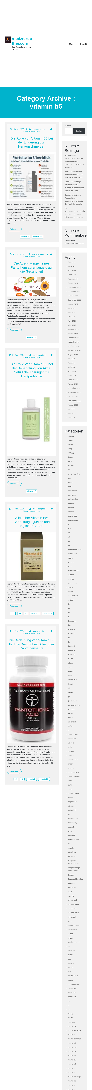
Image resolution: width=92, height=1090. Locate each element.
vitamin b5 (37, 237)
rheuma (71, 875)
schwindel (72, 917)
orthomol (71, 835)
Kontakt (83, 44)
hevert (70, 713)
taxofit (70, 955)
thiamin (70, 967)
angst (70, 486)
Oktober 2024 (73, 346)
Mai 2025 (71, 317)
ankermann (72, 491)
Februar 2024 (73, 380)
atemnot (71, 512)
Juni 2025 (71, 312)
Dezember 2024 (74, 338)
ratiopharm (72, 852)
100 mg (71, 436)
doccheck (71, 646)
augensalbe (72, 516)
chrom (70, 592)
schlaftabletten (73, 904)
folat (69, 688)
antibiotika (72, 495)
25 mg (70, 444)
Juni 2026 (71, 262)
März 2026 (72, 275)
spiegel (70, 934)
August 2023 (73, 405)
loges (70, 789)
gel (69, 697)
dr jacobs (71, 655)
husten (70, 718)
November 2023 (74, 392)
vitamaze (71, 1022)
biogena (71, 562)
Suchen (68, 126)
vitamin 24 (72, 1026)
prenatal (71, 848)
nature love (72, 827)
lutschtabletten (73, 793)
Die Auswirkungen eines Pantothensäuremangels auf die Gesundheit (32, 267)
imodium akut (73, 734)
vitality (70, 1018)
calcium (71, 575)
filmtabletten (72, 680)
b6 (69, 545)
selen (70, 921)
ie (68, 730)
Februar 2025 (73, 329)
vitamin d (71, 1072)
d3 (69, 608)
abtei (70, 461)
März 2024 (72, 375)
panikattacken (73, 839)
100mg (70, 440)
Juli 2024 (71, 359)
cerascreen (72, 583)
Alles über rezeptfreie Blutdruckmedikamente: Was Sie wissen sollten (74, 175)
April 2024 (72, 371)
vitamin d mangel (74, 1077)
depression (72, 621)
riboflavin (71, 883)
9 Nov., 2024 (18, 254)
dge (69, 625)
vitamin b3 (72, 1056)
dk (69, 638)
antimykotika (73, 499)
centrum (71, 579)
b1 (69, 524)
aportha (71, 503)
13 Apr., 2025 (18, 129)
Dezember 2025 (74, 287)
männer (71, 806)
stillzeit (70, 938)
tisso (69, 972)
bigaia (70, 558)
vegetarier (72, 993)
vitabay (70, 1014)
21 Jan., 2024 (18, 631)
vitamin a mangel (74, 1030)
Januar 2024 (73, 384)
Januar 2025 (73, 333)
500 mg (71, 453)
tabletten (71, 951)
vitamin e (71, 1085)
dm (69, 642)
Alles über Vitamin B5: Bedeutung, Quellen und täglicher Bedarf (32, 522)
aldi (69, 470)
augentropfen (73, 520)
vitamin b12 (72, 1047)
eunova (71, 671)
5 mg (70, 449)
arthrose (71, 507)
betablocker (72, 554)
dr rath (70, 659)
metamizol (72, 810)
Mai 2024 (71, 367)
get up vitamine (74, 705)
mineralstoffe (73, 818)
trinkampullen (73, 976)
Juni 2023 (71, 413)
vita (69, 1009)
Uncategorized (73, 984)
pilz (69, 844)
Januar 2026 (73, 283)
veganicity (72, 988)
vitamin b (25, 237)
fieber (70, 676)
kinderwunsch (73, 772)
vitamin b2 (72, 1051)
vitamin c (71, 1068)
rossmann (72, 887)
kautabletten (73, 760)
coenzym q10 (73, 596)
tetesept (71, 963)
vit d (69, 1005)
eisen (70, 667)
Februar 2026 (73, 279)
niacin (70, 831)
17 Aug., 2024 (18, 509)
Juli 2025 (71, 308)
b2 (69, 533)
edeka (70, 663)
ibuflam (70, 726)
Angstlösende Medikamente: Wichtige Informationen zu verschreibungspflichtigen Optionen (74, 161)
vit (26, 613)
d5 (69, 613)
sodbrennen (72, 930)
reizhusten (72, 856)
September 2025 (74, 300)
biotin (70, 566)
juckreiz (71, 743)
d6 (69, 617)
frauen (70, 692)
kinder (70, 764)
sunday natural (73, 942)
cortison (71, 600)
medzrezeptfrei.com (22, 41)
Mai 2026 (71, 266)
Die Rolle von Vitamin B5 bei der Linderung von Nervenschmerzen (31, 142)
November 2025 (74, 291)
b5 (20, 613)
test (69, 959)
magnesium (72, 802)
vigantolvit (72, 997)
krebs (70, 781)
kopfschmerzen (74, 776)
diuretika (71, 634)
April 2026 (72, 270)
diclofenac (72, 629)
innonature (72, 739)
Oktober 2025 (73, 296)
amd (69, 478)
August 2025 (73, 304)
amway (70, 482)
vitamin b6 (72, 1064)
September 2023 (74, 401)
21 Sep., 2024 (18, 355)
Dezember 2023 (74, 388)
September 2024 (74, 350)
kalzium (71, 751)
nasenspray (72, 823)
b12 (12, 613)
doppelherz (72, 650)
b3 (69, 537)
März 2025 (72, 325)
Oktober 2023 (73, 397)
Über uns (73, 44)
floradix (70, 684)
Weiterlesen (14, 229)
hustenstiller (72, 722)
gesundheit (72, 701)
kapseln (71, 755)
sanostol (71, 896)
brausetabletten (74, 570)
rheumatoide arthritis (76, 879)
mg (69, 814)
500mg (70, 457)
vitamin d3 (72, 1081)
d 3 (69, 604)
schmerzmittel (73, 913)
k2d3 (70, 747)
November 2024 (74, 342)
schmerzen (72, 908)
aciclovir (71, 465)
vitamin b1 (72, 1043)
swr (69, 946)
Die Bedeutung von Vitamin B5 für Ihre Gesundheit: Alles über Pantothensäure (32, 644)
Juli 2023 (71, 409)
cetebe (70, 587)
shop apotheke (73, 925)
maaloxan (71, 797)
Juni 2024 (71, 363)
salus (70, 892)
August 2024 (73, 354)
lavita (70, 785)
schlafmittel (72, 900)
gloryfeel (71, 709)
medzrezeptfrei (38, 129)
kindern (71, 768)
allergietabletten (74, 474)
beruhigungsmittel (75, 549)
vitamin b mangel (74, 1039)
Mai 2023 (71, 418)
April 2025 (72, 321)
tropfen (70, 980)
